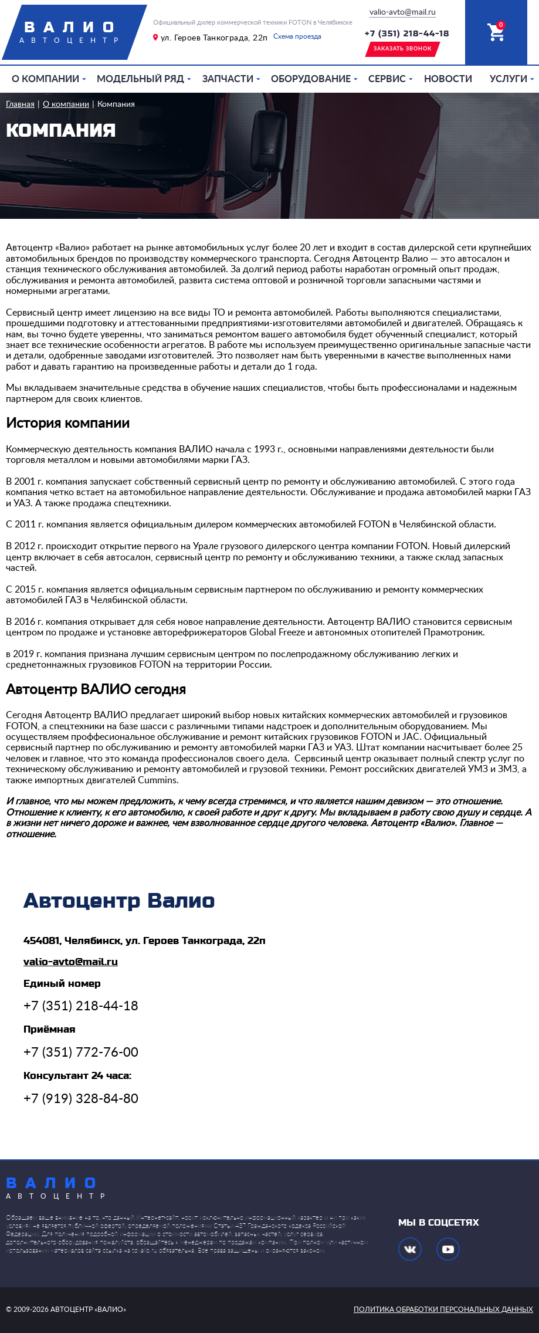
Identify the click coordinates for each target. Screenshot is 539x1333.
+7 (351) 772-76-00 (80, 1052)
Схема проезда (297, 36)
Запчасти (227, 79)
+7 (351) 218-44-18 (407, 34)
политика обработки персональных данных (443, 1309)
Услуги (508, 79)
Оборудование (311, 79)
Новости (448, 79)
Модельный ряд (140, 79)
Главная (20, 104)
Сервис (387, 79)
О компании (45, 79)
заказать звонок (403, 49)
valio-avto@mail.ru (402, 12)
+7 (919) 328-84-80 (80, 1098)
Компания (116, 104)
